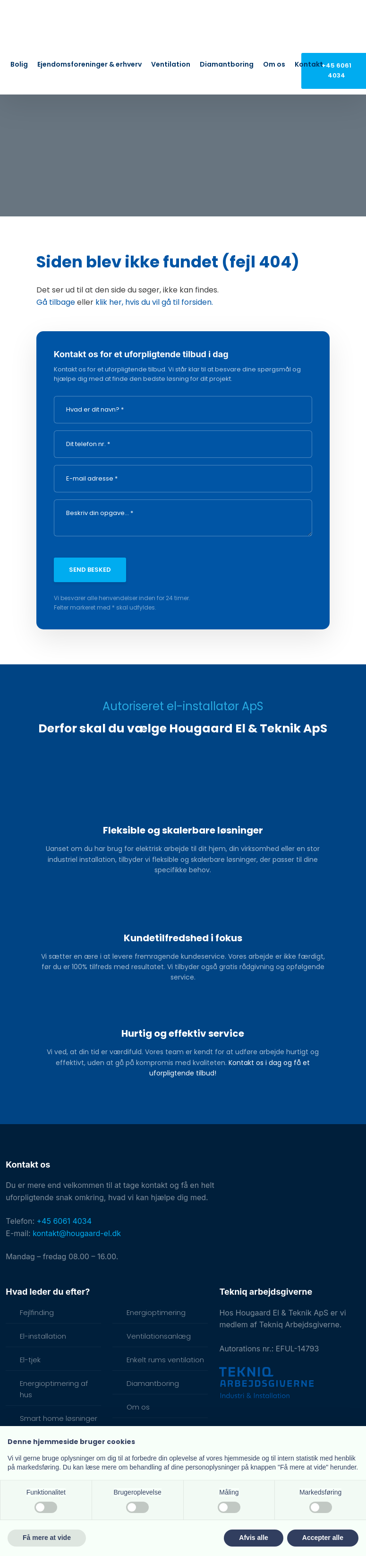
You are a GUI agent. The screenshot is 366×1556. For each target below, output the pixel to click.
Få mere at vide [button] (47, 1537)
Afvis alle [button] (253, 1537)
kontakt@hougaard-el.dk (77, 1233)
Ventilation (170, 64)
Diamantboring (227, 64)
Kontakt (309, 64)
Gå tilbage (55, 302)
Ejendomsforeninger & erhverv (89, 64)
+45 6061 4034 (64, 1221)
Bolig (19, 64)
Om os (274, 64)
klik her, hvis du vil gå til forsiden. (154, 302)
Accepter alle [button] (322, 1537)
